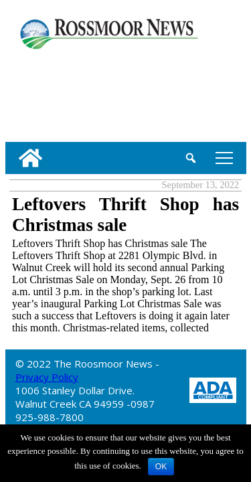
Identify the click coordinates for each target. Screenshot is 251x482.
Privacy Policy (46, 377)
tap (224, 157)
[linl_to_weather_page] (48, 93)
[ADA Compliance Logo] (212, 389)
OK (161, 466)
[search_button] (190, 158)
